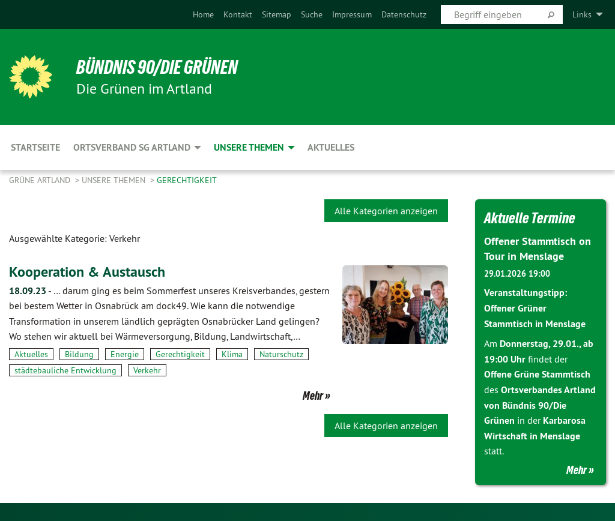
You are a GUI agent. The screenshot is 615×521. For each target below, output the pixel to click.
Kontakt (237, 14)
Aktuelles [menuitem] (331, 147)
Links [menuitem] (582, 14)
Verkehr (147, 370)
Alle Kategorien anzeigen (386, 211)
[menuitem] (203, 14)
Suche (312, 14)
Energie (125, 354)
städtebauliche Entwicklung (65, 370)
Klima (232, 354)
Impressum (352, 14)
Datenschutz (403, 14)
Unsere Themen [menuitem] (249, 147)
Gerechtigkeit (187, 180)
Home (203, 14)
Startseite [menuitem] (35, 147)
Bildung (79, 354)
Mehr (313, 395)
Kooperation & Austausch (87, 271)
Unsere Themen (115, 180)
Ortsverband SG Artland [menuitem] (131, 147)
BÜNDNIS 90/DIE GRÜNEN (157, 67)
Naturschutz (281, 354)
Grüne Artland (41, 180)
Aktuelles (31, 354)
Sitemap (276, 14)
